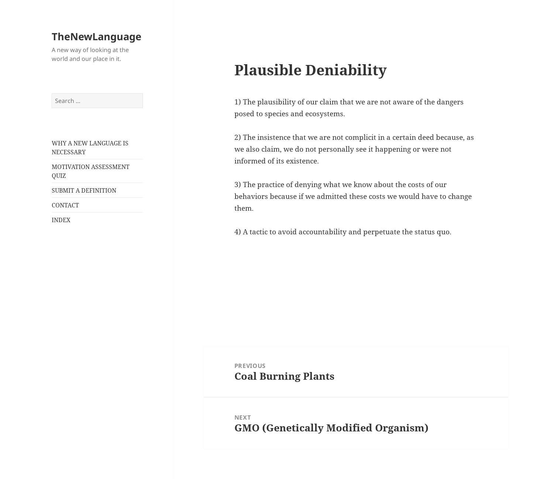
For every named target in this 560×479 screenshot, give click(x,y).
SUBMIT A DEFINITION (84, 190)
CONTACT (65, 205)
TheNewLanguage (96, 36)
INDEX (61, 220)
